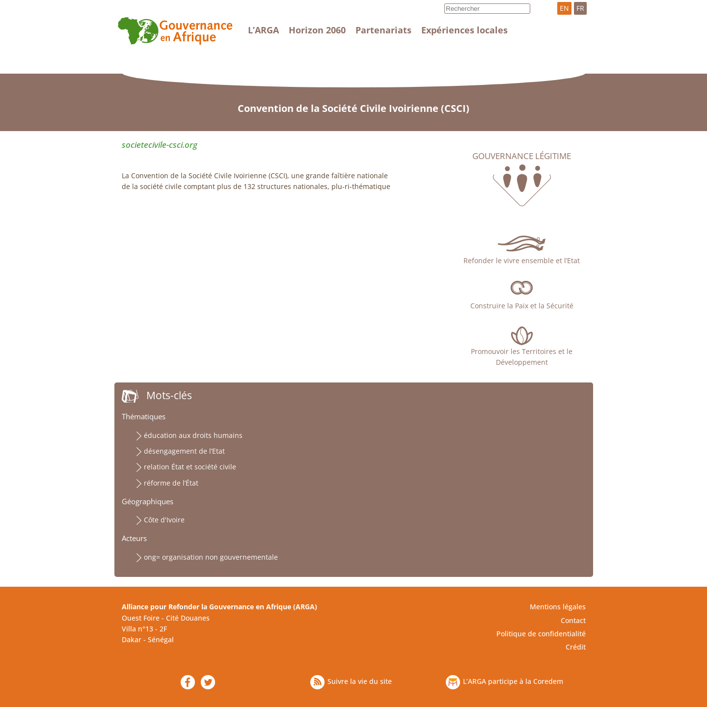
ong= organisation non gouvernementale (211, 557)
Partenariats (383, 30)
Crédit (576, 647)
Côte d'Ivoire (164, 519)
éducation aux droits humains (193, 435)
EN (564, 8)
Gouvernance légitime (521, 156)
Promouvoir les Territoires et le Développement (521, 357)
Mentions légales (558, 606)
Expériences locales (464, 30)
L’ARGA (263, 30)
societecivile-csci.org (159, 144)
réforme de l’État (171, 483)
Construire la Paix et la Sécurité (521, 305)
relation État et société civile (190, 466)
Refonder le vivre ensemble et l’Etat (521, 260)
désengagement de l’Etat (184, 451)
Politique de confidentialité (541, 633)
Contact (573, 620)
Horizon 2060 (317, 30)
